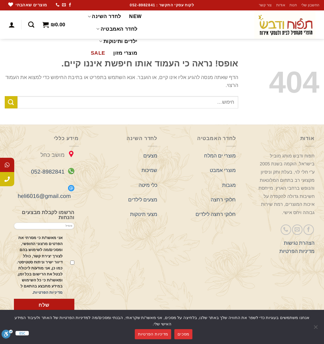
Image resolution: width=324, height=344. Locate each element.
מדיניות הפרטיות (297, 251)
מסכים (183, 334)
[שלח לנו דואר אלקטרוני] (64, 5)
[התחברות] (12, 25)
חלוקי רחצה (223, 199)
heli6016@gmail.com (44, 196)
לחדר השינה (104, 17)
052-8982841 (48, 172)
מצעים (150, 155)
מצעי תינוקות (143, 214)
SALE (98, 53)
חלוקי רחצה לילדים (216, 214)
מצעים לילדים (142, 199)
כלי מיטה (148, 185)
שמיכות (149, 170)
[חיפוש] (31, 24)
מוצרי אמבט (223, 170)
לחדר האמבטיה (116, 29)
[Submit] (11, 102)
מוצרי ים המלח (220, 155)
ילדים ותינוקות (118, 41)
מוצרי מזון (125, 53)
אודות (280, 5)
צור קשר (265, 5)
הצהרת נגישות (299, 243)
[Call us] (57, 5)
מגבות (229, 185)
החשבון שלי (310, 5)
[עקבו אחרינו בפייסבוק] (70, 5)
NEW (135, 16)
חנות (293, 5)
